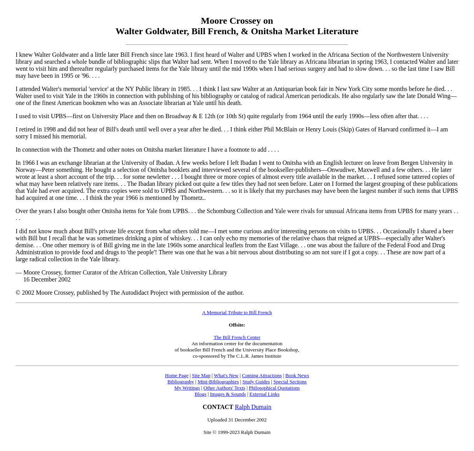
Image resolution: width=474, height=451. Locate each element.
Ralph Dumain (253, 407)
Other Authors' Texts (224, 388)
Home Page (176, 375)
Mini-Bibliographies (218, 382)
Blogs (200, 394)
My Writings (187, 388)
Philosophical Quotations (274, 388)
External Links (265, 394)
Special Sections (290, 382)
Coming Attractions (262, 375)
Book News (297, 375)
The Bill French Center (236, 337)
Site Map (201, 375)
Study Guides (255, 382)
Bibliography (180, 382)
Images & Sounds (228, 394)
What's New (226, 375)
